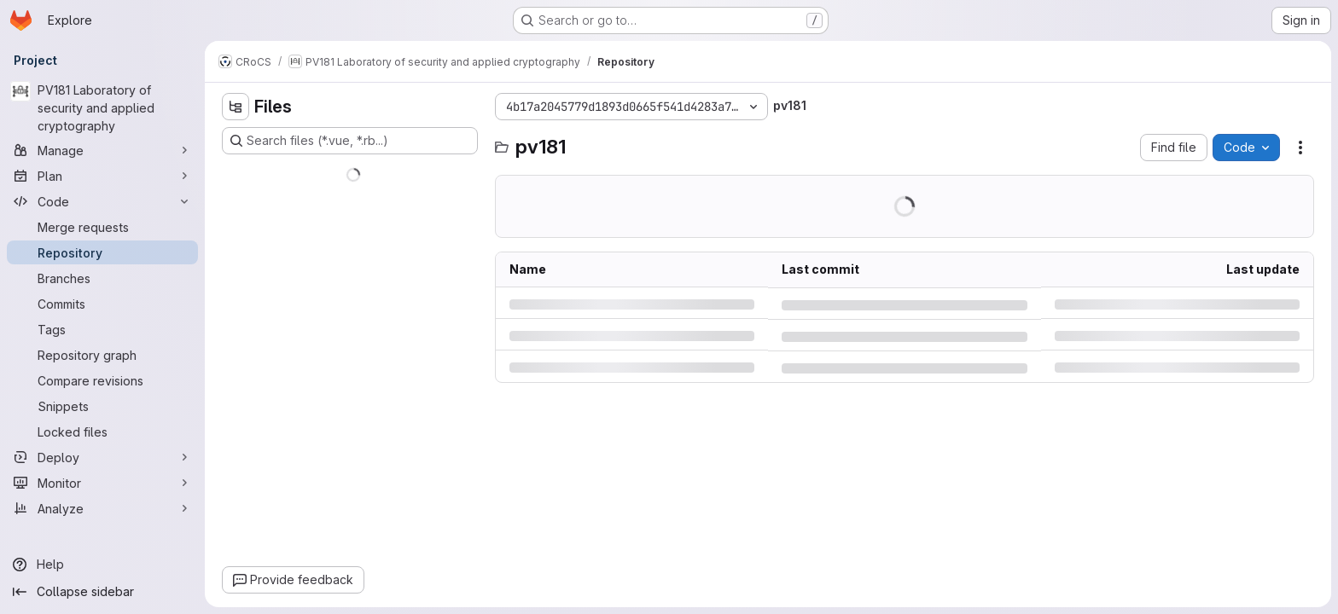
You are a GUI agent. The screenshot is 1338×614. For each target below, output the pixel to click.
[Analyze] (102, 508)
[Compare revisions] (102, 380)
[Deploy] (102, 457)
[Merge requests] (102, 227)
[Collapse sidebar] (102, 592)
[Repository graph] (102, 355)
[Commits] (102, 304)
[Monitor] (102, 483)
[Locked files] (102, 431)
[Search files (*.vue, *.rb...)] (350, 140)
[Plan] (102, 176)
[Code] (102, 201)
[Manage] (102, 150)
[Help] (102, 564)
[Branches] (102, 278)
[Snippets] (102, 406)
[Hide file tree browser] (235, 106)
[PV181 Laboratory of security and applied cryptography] (102, 107)
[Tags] (102, 329)
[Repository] (102, 252)
